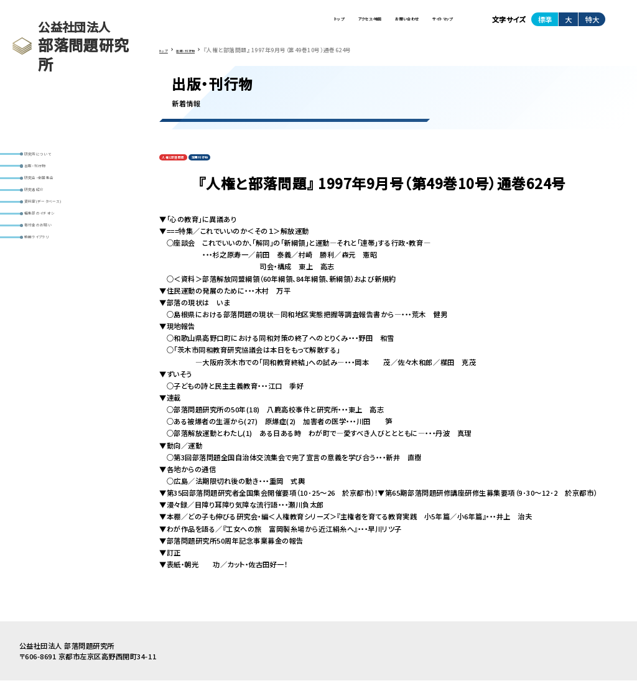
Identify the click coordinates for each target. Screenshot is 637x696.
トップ (239, 24)
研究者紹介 (47, 216)
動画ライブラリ (52, 294)
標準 (545, 24)
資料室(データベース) (62, 236)
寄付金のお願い (53, 274)
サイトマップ (428, 24)
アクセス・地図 (294, 24)
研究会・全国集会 (56, 197)
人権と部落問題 (184, 170)
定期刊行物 (233, 170)
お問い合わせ (363, 24)
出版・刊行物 (48, 177)
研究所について (53, 157)
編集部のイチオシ (56, 255)
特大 (592, 24)
